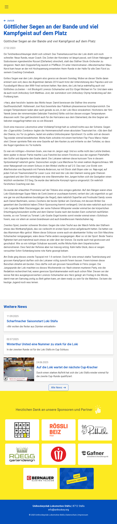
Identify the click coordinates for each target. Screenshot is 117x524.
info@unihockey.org (58, 509)
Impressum (83, 515)
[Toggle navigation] (6, 7)
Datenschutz (71, 515)
